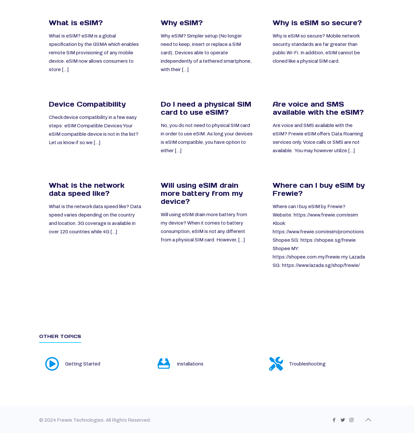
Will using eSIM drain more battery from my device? (202, 193)
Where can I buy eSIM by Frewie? (319, 189)
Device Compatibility (87, 104)
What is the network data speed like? (87, 189)
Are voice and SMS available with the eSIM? (318, 108)
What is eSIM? (76, 22)
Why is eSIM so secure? (317, 22)
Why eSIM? (182, 22)
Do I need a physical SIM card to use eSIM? (206, 108)
